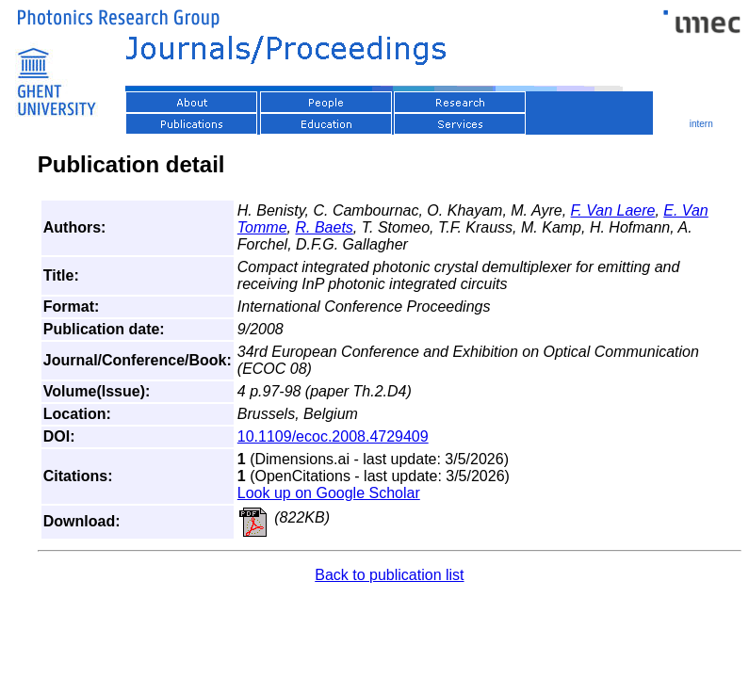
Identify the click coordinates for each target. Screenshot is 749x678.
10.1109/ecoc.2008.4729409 (333, 436)
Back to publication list (389, 575)
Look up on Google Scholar (328, 493)
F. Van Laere (613, 210)
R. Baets (323, 227)
